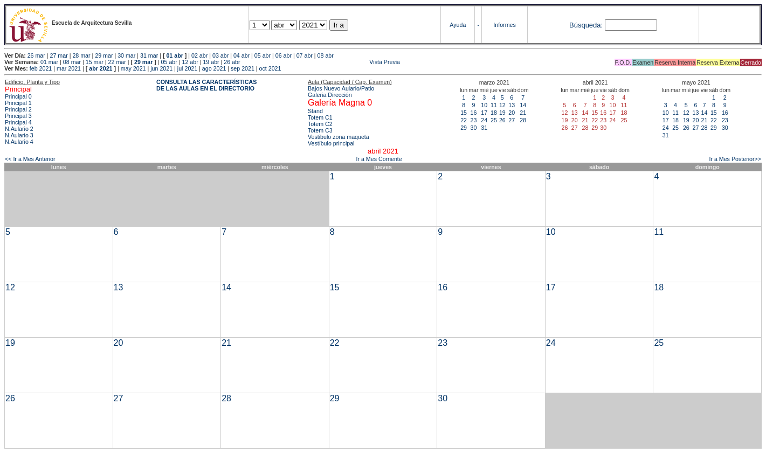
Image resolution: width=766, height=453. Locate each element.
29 (463, 127)
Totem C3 (320, 130)
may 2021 (133, 68)
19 (502, 112)
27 (511, 120)
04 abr (241, 55)
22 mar (117, 62)
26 (502, 120)
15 (463, 112)
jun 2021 (161, 68)
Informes (504, 25)
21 (523, 112)
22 (463, 120)
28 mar (81, 55)
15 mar (94, 62)
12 (502, 105)
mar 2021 (69, 68)
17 (484, 112)
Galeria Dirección (330, 95)
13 (511, 105)
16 (473, 112)
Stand (315, 111)
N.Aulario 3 (19, 135)
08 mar (72, 62)
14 (523, 105)
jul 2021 (187, 68)
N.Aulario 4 (19, 141)
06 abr (283, 55)
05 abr (262, 55)
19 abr (211, 62)
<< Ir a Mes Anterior (30, 159)
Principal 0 (18, 96)
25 (494, 120)
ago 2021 (214, 68)
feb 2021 (41, 68)
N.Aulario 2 (19, 129)
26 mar (36, 55)
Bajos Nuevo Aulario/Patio (341, 88)
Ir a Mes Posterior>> (735, 159)
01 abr (174, 55)
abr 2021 (100, 68)
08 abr (326, 55)
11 (494, 105)
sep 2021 (242, 68)
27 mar (59, 55)
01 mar (49, 62)
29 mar (104, 55)
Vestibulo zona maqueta (338, 137)
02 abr (199, 55)
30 (473, 127)
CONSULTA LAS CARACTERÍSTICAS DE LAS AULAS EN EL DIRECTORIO (206, 85)
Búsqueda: (586, 25)
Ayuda (458, 25)
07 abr (304, 55)
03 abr (220, 55)
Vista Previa (321, 62)
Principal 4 (18, 122)
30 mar (126, 55)
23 (473, 120)
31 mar (149, 55)
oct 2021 (270, 68)
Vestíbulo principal (331, 143)
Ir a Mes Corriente (379, 159)
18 (494, 112)
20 (511, 112)
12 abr (190, 62)
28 (523, 120)
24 (484, 120)
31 (484, 127)
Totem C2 (320, 124)
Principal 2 (18, 109)
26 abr (232, 62)
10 (484, 105)
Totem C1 (320, 117)
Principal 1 (18, 103)
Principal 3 (18, 116)
